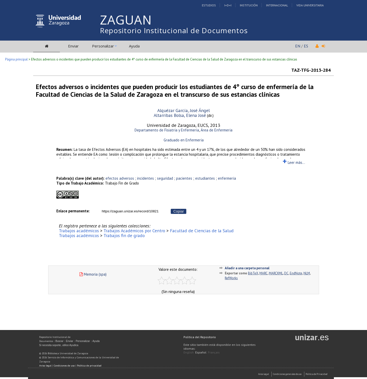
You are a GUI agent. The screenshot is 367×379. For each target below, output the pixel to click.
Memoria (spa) (93, 274)
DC (286, 273)
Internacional (277, 5)
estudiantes (205, 178)
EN (297, 45)
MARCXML (276, 273)
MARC (263, 273)
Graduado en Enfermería (184, 140)
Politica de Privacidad (316, 374)
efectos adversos (120, 178)
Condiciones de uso (64, 365)
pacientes (184, 178)
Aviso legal (45, 365)
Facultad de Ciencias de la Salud (202, 231)
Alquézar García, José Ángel (183, 110)
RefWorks (231, 278)
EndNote (296, 273)
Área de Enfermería (216, 130)
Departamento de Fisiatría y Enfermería (167, 130)
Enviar (73, 45)
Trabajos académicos (79, 231)
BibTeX (253, 273)
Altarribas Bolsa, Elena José (180, 115)
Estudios (209, 5)
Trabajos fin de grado (124, 235)
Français (214, 352)
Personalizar (103, 45)
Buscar (59, 341)
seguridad (165, 178)
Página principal (16, 59)
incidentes (145, 178)
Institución (249, 5)
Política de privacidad (89, 365)
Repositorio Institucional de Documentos (174, 30)
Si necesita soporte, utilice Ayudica (58, 345)
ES (306, 45)
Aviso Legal (263, 374)
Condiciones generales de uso (287, 374)
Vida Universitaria (310, 5)
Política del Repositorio (200, 337)
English (189, 352)
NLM (307, 273)
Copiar (178, 211)
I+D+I (227, 5)
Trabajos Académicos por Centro (134, 231)
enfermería (227, 178)
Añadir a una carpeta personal (247, 268)
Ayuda (134, 45)
